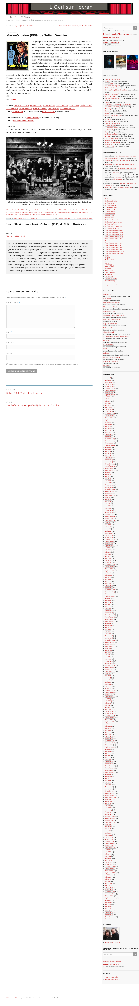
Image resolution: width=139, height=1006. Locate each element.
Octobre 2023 (109, 443)
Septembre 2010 (110, 772)
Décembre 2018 (110, 564)
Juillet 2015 (108, 650)
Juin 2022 (108, 476)
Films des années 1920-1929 (114, 234)
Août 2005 (108, 900)
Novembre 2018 (110, 566)
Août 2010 (108, 774)
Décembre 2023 (110, 439)
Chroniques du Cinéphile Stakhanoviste (116, 336)
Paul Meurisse (12, 108)
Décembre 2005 (110, 891)
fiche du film (17, 111)
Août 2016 (108, 623)
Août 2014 (108, 673)
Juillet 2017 (108, 600)
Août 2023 (108, 447)
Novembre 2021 (110, 491)
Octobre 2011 (109, 745)
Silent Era (106, 365)
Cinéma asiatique (110, 205)
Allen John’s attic (108, 332)
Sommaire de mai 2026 (112, 79)
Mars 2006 (108, 885)
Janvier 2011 (109, 764)
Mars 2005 (108, 910)
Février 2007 (109, 862)
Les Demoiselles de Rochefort (125, 164)
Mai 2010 (108, 780)
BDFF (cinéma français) (110, 349)
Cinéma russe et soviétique (113, 226)
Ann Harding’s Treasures (111, 303)
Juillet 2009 (109, 801)
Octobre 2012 (109, 720)
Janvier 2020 (109, 537)
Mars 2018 (108, 583)
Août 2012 (108, 724)
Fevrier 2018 (109, 585)
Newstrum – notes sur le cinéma (114, 315)
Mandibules (108, 144)
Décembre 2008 (110, 816)
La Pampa (108, 136)
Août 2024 (108, 422)
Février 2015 (109, 661)
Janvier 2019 (109, 562)
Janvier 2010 (109, 789)
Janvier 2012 (109, 738)
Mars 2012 (108, 734)
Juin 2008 (108, 829)
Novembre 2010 (110, 768)
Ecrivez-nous (116, 942)
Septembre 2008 (110, 822)
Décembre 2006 (110, 866)
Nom (9, 332)
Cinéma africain (110, 199)
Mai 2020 (108, 529)
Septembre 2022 (110, 470)
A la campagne (117, 179)
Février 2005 (109, 912)
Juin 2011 (108, 753)
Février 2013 (109, 711)
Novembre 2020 (110, 516)
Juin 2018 (108, 577)
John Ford (108, 268)
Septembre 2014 (110, 671)
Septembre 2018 (110, 571)
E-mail (10, 343)
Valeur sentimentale (111, 138)
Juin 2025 (108, 401)
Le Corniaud (109, 130)
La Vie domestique (111, 96)
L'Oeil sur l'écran (18, 17)
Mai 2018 (108, 579)
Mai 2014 (108, 680)
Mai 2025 (108, 403)
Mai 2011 (107, 755)
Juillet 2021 (108, 499)
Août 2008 (108, 824)
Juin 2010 (108, 778)
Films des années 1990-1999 (114, 249)
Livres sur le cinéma (111, 283)
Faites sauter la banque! (123, 160)
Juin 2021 (108, 502)
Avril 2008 (108, 833)
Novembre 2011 (110, 743)
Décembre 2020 (110, 514)
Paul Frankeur (62, 105)
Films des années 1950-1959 (56, 210)
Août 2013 (108, 699)
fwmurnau (108, 160)
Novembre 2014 (110, 667)
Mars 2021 (108, 508)
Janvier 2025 (109, 411)
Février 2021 (109, 510)
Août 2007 (108, 850)
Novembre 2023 (110, 441)
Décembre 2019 (110, 539)
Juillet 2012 (108, 726)
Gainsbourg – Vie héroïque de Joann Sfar (118, 105)
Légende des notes (111, 278)
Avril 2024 (108, 430)
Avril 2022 (108, 481)
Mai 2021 (108, 504)
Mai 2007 (108, 856)
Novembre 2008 (110, 818)
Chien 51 (107, 81)
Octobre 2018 (109, 569)
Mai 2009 (108, 806)
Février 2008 (109, 837)
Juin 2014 (108, 678)
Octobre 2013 (109, 694)
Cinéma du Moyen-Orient (113, 222)
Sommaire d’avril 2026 (112, 123)
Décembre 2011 (109, 741)
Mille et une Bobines (109, 328)
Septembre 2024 (110, 420)
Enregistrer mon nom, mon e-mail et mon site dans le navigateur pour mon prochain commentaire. (43, 364)
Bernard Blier (36, 105)
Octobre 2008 (109, 820)
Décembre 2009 (110, 791)
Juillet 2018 (108, 575)
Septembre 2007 (110, 847)
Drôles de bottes (110, 88)
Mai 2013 (108, 705)
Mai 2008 (108, 831)
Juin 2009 (108, 803)
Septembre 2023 (110, 445)
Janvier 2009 (109, 814)
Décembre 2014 (110, 665)
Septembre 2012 (110, 722)
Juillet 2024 (108, 424)
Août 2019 (108, 548)
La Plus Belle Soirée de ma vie (126, 168)
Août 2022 (108, 472)
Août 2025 (108, 397)
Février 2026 (109, 384)
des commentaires (112, 979)
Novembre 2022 (110, 466)
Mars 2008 (108, 835)
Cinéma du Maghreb (111, 220)
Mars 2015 (108, 659)
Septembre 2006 (110, 873)
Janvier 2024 (109, 437)
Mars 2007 (108, 860)
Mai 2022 (108, 478)
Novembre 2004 (110, 919)
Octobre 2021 (109, 493)
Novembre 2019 (110, 541)
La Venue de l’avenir (111, 128)
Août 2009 (108, 799)
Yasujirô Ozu (109, 276)
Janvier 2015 (109, 663)
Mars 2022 (108, 483)
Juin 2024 (108, 426)
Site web (10, 353)
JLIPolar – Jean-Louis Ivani (112, 357)
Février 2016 (109, 636)
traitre (55, 214)
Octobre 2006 (109, 871)
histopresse (108, 187)
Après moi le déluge (111, 134)
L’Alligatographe (108, 344)
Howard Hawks (110, 272)
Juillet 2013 (108, 701)
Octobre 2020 (109, 518)
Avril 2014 (108, 682)
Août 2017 (108, 598)
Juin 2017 (108, 602)
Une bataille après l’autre (113, 98)
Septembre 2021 (110, 495)
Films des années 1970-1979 (114, 245)
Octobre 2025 (109, 392)
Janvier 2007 (109, 864)
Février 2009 (109, 812)
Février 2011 (109, 762)
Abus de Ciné (107, 298)
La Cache (108, 119)
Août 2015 (108, 648)
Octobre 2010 (109, 770)
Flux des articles (111, 977)
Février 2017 (109, 611)
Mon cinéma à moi (109, 311)
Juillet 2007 (108, 852)
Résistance (25, 214)
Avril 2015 (108, 657)
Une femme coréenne (112, 107)
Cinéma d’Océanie (111, 224)
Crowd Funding (110, 281)
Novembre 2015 (110, 642)
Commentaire (13, 303)
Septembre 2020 (110, 520)
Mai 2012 (108, 730)
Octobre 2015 (109, 644)
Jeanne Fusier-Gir (67, 108)
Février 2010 (109, 787)
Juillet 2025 (108, 399)
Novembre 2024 (110, 416)
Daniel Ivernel (86, 105)
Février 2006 (109, 887)
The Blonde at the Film (110, 361)
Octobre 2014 (109, 669)
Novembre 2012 (110, 717)
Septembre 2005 (110, 898)
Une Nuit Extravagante (112, 86)
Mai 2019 (108, 554)
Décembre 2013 (110, 690)
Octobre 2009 (109, 795)
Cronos (107, 111)
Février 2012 (109, 736)
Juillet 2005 (108, 902)
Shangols (106, 340)
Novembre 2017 (110, 592)
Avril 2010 (108, 783)
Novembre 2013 (110, 692)
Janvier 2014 (109, 688)
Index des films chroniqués (112, 961)
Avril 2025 (108, 405)
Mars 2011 (108, 759)
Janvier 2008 (109, 839)
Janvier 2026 (109, 386)
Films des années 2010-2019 (114, 253)
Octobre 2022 (109, 468)
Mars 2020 (108, 533)
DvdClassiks (107, 294)
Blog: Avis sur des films (110, 324)
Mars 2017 (108, 608)
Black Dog (108, 109)
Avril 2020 (108, 531)
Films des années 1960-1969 (114, 243)
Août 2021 (108, 497)
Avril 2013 (108, 707)
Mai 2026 (108, 378)
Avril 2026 (108, 380)
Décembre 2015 (110, 640)
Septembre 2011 (110, 747)
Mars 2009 (108, 810)
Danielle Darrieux (21, 105)
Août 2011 (108, 749)
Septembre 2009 (110, 797)
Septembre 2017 (110, 596)
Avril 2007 (108, 858)
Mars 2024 (108, 432)
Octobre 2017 (109, 594)
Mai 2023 (108, 453)
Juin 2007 (108, 854)
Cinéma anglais (110, 203)
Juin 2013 (108, 703)
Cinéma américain (111, 201)
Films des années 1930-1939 (114, 237)
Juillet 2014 (108, 676)
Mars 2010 (108, 785)
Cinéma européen (110, 211)
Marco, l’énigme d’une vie (113, 115)
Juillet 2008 (109, 827)
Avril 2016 (108, 632)
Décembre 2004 (110, 917)
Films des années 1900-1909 (114, 230)
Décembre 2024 (110, 413)
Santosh (107, 102)
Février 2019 (109, 560)
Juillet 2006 (109, 877)
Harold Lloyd (109, 262)
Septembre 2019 (110, 546)
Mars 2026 (108, 382)
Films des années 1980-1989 (114, 247)
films (8, 210)
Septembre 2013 (110, 696)
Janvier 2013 (109, 713)
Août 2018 (108, 573)
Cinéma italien (109, 218)
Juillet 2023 (108, 449)
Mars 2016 (108, 634)
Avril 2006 (108, 883)
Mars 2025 (108, 407)
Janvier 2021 (109, 512)
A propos (108, 942)
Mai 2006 (108, 881)
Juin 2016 (108, 627)
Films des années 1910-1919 (114, 232)
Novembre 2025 (110, 390)
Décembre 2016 (110, 615)
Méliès (107, 255)
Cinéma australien (111, 207)
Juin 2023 (108, 451)
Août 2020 (108, 522)
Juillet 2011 (108, 751)
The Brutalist (109, 84)
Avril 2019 (108, 556)
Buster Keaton (109, 260)
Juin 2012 (108, 728)
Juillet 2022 (108, 474)
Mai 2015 (108, 655)
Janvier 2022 (109, 487)
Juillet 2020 (108, 525)
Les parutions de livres (112, 285)
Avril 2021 (108, 506)
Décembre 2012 (110, 715)
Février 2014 (109, 686)
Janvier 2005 (109, 915)
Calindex (106, 353)
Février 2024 (109, 434)
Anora (107, 113)
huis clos (28, 212)
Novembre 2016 (110, 617)
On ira (107, 132)
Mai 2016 (108, 629)
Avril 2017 (108, 606)
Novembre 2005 (110, 894)
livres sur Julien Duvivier (23, 120)
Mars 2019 (108, 558)
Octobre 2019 (109, 543)
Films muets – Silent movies (112, 307)
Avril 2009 (108, 808)
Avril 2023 (108, 455)
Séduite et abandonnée (112, 94)
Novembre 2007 (110, 843)
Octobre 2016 (109, 619)
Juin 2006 (108, 879)
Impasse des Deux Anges (124, 187)
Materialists (109, 140)
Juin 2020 (108, 527)
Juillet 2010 (108, 776)
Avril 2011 (108, 757)
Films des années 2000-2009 (114, 251)
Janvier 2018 (109, 587)
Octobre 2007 (109, 845)
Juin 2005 (108, 904)
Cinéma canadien (110, 209)
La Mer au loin (109, 146)
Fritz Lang (108, 264)
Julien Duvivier (48, 111)
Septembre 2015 (110, 646)
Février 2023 (109, 460)
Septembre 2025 (110, 395)
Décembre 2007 (110, 841)
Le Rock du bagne (110, 125)
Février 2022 (109, 485)
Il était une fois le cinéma (111, 319)
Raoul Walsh (109, 270)
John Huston (109, 274)
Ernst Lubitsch (109, 266)
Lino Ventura (53, 108)
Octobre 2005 (109, 896)
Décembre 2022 (110, 464)
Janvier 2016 (109, 638)
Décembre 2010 (110, 766)
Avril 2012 (108, 732)
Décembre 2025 (110, 388)
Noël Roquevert (40, 108)
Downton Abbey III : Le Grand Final (116, 90)
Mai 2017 (108, 604)
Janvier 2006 (109, 889)
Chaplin (107, 258)
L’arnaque (115, 173)
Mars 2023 (108, 458)
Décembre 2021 (110, 489)
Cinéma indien (109, 216)
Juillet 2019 (108, 550)
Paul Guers (74, 105)
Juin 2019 (108, 552)
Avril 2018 (108, 581)
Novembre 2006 (110, 868)
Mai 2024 (108, 428)
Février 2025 (109, 409)
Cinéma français (40, 210)
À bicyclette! (109, 121)
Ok (135, 28)
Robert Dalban (49, 105)
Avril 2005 (108, 908)
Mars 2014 (108, 684)
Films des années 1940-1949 (114, 239)
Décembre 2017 (110, 590)
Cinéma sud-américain (112, 228)
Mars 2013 (108, 709)
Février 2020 (109, 535)
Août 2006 (108, 875)
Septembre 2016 (110, 621)
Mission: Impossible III (112, 142)
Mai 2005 (108, 906)
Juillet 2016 (108, 625)
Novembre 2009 (110, 793)
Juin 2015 (108, 653)
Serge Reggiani (25, 108)
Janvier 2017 (109, 613)
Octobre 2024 (109, 418)
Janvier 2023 (109, 462)
